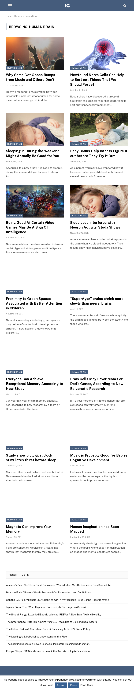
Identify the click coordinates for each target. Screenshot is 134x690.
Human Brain (14, 68)
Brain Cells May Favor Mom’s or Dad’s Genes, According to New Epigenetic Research (96, 384)
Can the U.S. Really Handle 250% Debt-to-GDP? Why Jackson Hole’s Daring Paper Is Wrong (57, 599)
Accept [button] (61, 685)
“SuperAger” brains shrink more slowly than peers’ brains (97, 301)
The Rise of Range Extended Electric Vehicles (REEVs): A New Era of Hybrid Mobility (53, 614)
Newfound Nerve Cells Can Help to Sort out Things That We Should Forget (97, 79)
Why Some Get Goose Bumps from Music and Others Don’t (30, 77)
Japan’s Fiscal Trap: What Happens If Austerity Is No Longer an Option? (46, 607)
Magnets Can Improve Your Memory (28, 529)
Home (9, 16)
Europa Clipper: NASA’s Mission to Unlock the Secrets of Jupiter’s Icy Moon (48, 651)
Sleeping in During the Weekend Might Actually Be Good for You (32, 153)
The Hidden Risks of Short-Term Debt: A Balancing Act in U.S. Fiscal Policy (48, 629)
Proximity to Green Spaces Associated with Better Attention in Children (34, 303)
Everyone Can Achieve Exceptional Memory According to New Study (34, 384)
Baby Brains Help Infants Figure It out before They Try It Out (98, 153)
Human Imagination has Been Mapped (94, 529)
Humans (18, 16)
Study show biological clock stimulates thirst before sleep (31, 457)
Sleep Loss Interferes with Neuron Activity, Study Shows (95, 224)
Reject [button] (73, 685)
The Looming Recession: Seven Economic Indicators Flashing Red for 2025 (48, 644)
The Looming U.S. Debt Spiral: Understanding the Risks (37, 636)
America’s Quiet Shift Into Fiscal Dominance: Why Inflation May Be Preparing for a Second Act (59, 585)
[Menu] (10, 6)
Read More (87, 685)
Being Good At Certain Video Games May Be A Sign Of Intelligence (30, 227)
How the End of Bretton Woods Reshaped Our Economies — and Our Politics (48, 592)
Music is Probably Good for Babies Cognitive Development (99, 457)
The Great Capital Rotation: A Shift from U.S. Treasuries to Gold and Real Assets (51, 622)
